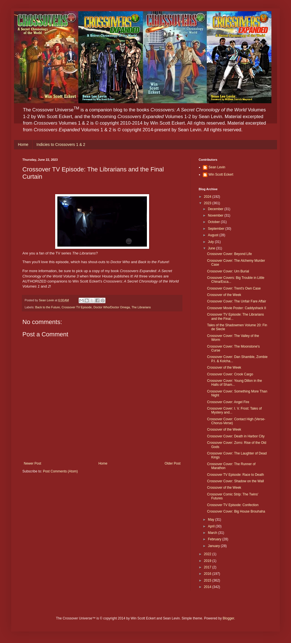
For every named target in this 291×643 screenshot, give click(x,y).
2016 (208, 574)
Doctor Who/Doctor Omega (111, 307)
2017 (208, 567)
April (211, 526)
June (212, 248)
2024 (208, 197)
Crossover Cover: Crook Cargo (230, 374)
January (214, 546)
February (215, 539)
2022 (208, 554)
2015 (208, 580)
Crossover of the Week (224, 295)
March (213, 533)
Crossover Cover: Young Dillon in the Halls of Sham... (234, 383)
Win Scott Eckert (220, 174)
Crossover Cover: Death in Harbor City (235, 436)
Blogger (228, 618)
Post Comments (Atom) (60, 471)
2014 (208, 587)
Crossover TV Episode (77, 307)
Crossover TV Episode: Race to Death (235, 475)
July (211, 242)
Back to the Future (47, 307)
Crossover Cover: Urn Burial (228, 271)
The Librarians (141, 307)
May (211, 520)
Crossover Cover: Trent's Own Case (234, 288)
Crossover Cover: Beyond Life (229, 254)
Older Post (172, 463)
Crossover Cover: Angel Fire (228, 402)
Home (23, 144)
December (216, 209)
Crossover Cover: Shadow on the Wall (235, 481)
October (214, 222)
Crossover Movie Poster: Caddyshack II (236, 308)
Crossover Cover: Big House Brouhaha (236, 511)
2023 (208, 203)
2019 (208, 561)
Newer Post (32, 463)
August (213, 235)
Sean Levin (216, 167)
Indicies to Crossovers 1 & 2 (60, 144)
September (216, 229)
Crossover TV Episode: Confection (233, 505)
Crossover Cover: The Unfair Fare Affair (236, 301)
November (216, 215)
